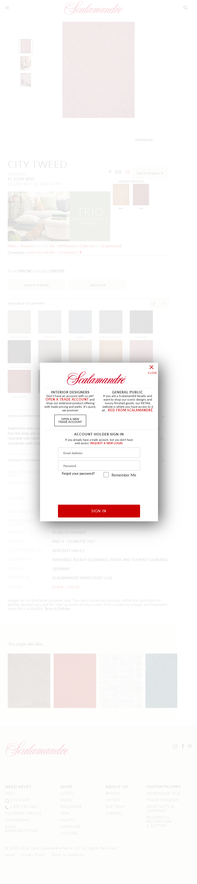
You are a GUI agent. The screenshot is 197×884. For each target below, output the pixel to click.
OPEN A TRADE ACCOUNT (67, 399)
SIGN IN (98, 510)
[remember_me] (106, 474)
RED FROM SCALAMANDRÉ (130, 410)
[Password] (99, 465)
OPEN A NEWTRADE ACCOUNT (70, 420)
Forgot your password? (78, 473)
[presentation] (99, 489)
